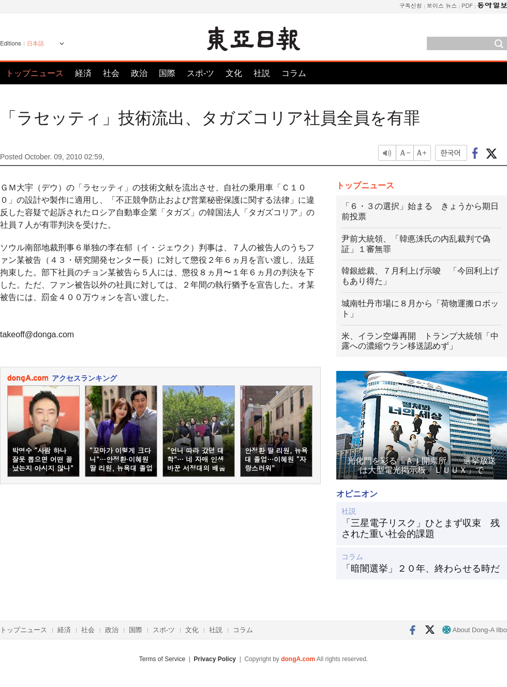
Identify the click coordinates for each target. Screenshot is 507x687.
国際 (167, 73)
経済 (83, 73)
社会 (111, 73)
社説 (262, 73)
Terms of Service (162, 659)
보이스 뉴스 (442, 5)
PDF (467, 5)
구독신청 (410, 5)
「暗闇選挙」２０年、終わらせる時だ (420, 568)
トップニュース (35, 73)
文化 (234, 73)
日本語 (35, 43)
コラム (293, 73)
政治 (139, 73)
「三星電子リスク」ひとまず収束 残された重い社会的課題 (420, 529)
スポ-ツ (200, 73)
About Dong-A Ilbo (474, 630)
